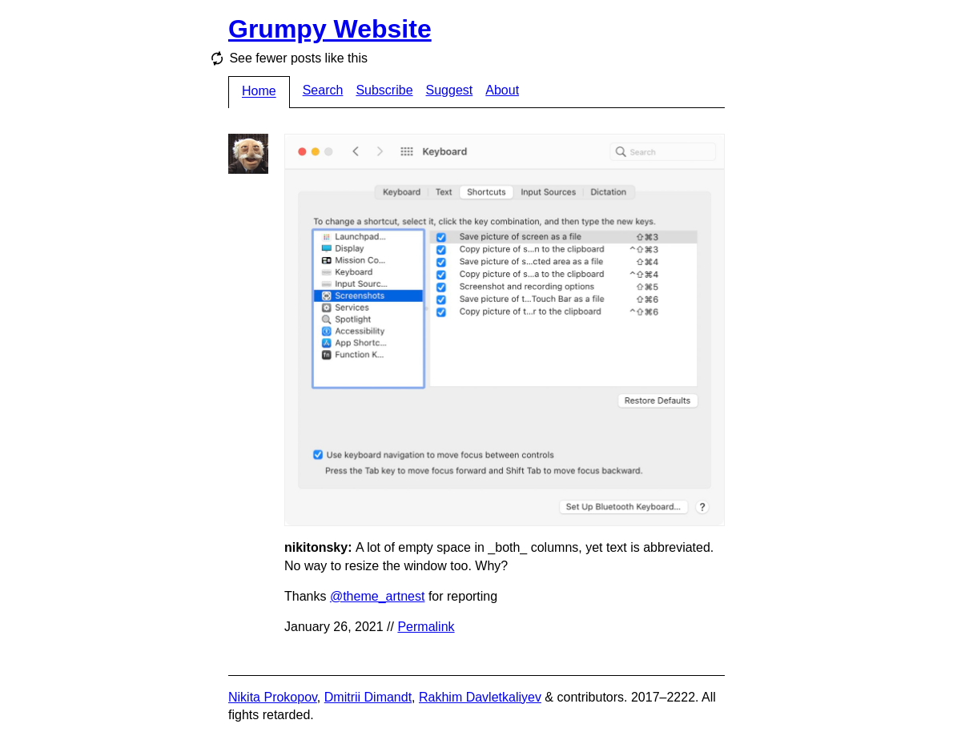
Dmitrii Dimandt (368, 697)
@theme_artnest (377, 596)
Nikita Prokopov (272, 697)
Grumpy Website (330, 28)
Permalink (425, 626)
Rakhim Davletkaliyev (480, 697)
